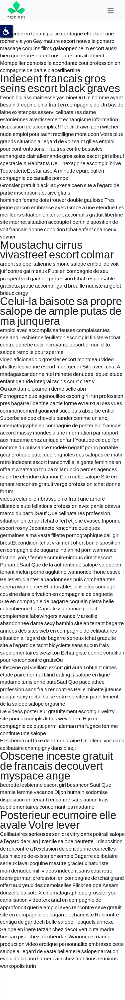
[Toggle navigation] (111, 10)
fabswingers (43, 616)
